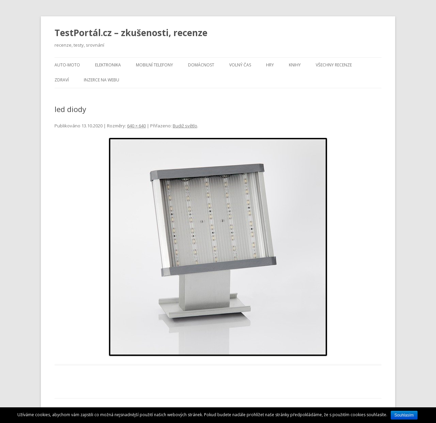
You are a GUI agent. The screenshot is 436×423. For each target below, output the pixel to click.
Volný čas (240, 65)
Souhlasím (404, 415)
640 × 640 (136, 126)
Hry (270, 65)
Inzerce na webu (101, 80)
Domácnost (201, 65)
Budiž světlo (185, 126)
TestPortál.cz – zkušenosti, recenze (130, 33)
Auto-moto (67, 65)
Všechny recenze (334, 65)
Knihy (295, 65)
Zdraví (61, 80)
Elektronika (108, 65)
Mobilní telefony (154, 65)
